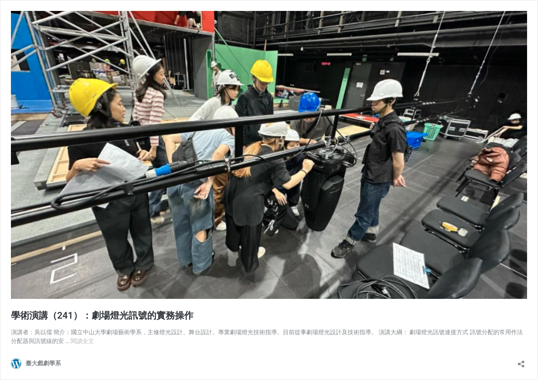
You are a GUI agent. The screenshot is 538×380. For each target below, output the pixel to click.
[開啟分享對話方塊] (521, 361)
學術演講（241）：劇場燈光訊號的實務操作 (102, 315)
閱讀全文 (82, 341)
